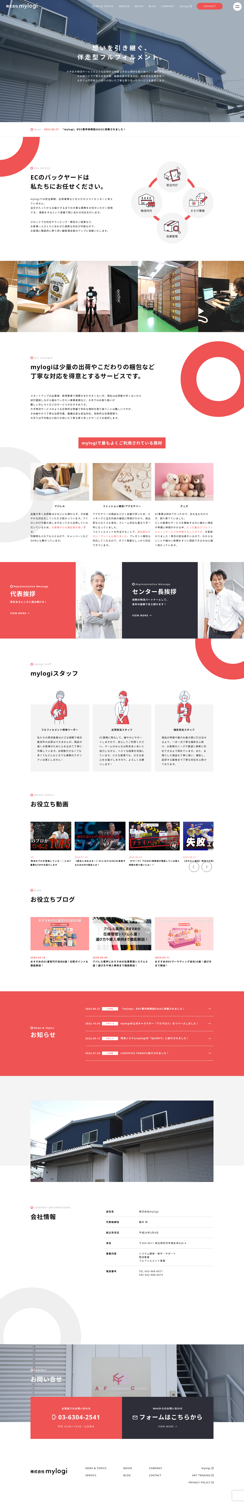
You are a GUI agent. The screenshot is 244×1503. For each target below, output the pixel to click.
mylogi (184, 6)
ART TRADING (201, 1495)
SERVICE (123, 6)
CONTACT (210, 6)
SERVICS (90, 1495)
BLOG (152, 6)
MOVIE (139, 6)
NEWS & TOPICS (103, 6)
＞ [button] (203, 882)
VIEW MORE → (20, 613)
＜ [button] (190, 882)
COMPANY (168, 6)
